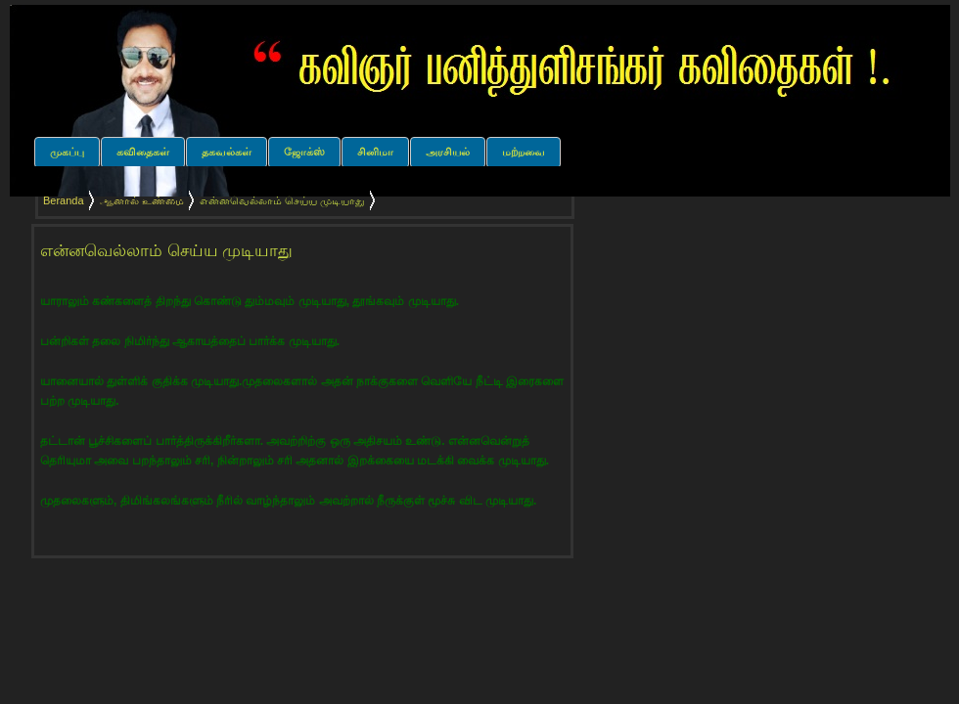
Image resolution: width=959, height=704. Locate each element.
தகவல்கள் (226, 151)
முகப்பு (67, 151)
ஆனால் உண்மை (142, 200)
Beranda (63, 200)
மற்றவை (523, 151)
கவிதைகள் (142, 151)
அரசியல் (448, 151)
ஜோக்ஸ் (304, 151)
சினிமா (375, 151)
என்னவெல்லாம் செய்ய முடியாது (166, 251)
